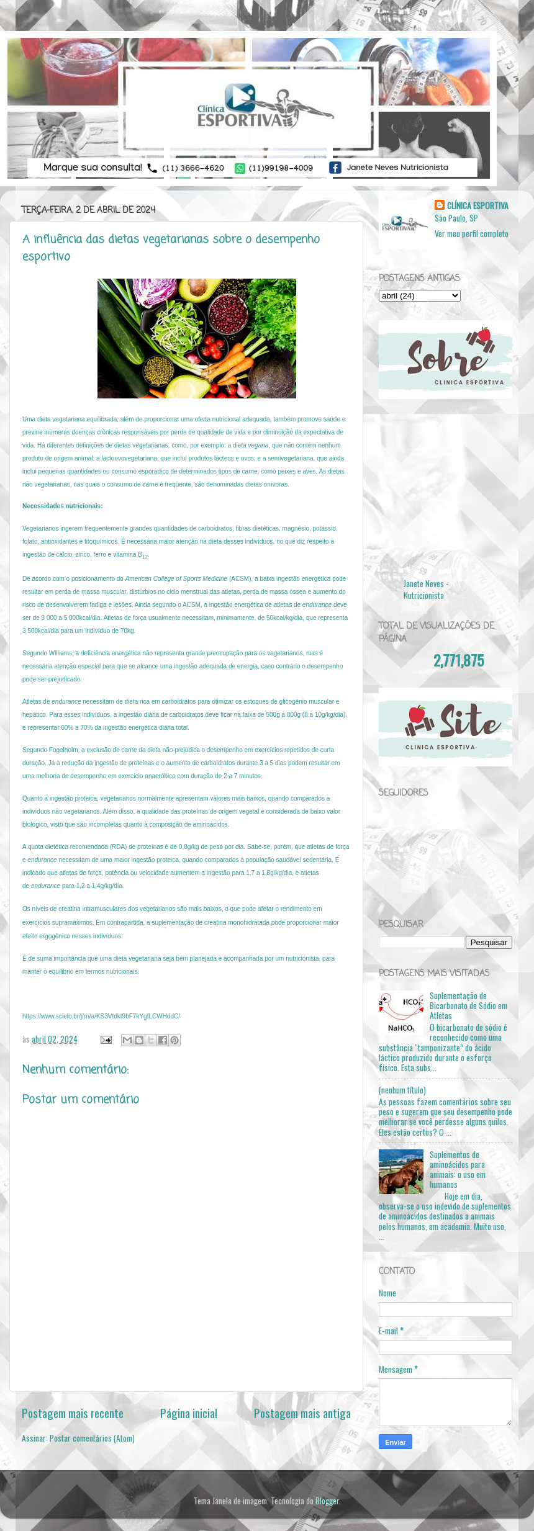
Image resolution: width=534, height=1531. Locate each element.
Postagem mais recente (73, 1412)
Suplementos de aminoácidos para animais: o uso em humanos (458, 1169)
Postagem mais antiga (302, 1412)
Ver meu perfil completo (472, 233)
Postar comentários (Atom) (92, 1438)
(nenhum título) (402, 1090)
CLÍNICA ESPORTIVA (478, 206)
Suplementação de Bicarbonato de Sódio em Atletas (468, 1005)
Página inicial (188, 1412)
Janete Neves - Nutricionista (426, 589)
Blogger (327, 1500)
